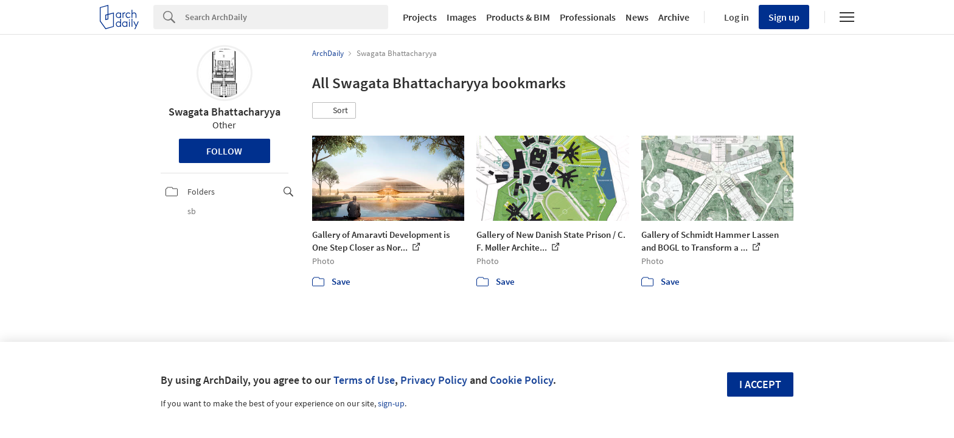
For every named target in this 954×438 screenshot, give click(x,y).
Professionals (588, 17)
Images (461, 17)
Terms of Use (364, 380)
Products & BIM (518, 17)
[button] (334, 110)
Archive (673, 17)
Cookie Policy (521, 380)
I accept (760, 384)
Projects (420, 17)
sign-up (391, 403)
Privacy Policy (433, 380)
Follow (224, 151)
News (637, 17)
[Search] (286, 17)
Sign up (783, 17)
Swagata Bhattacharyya (224, 112)
